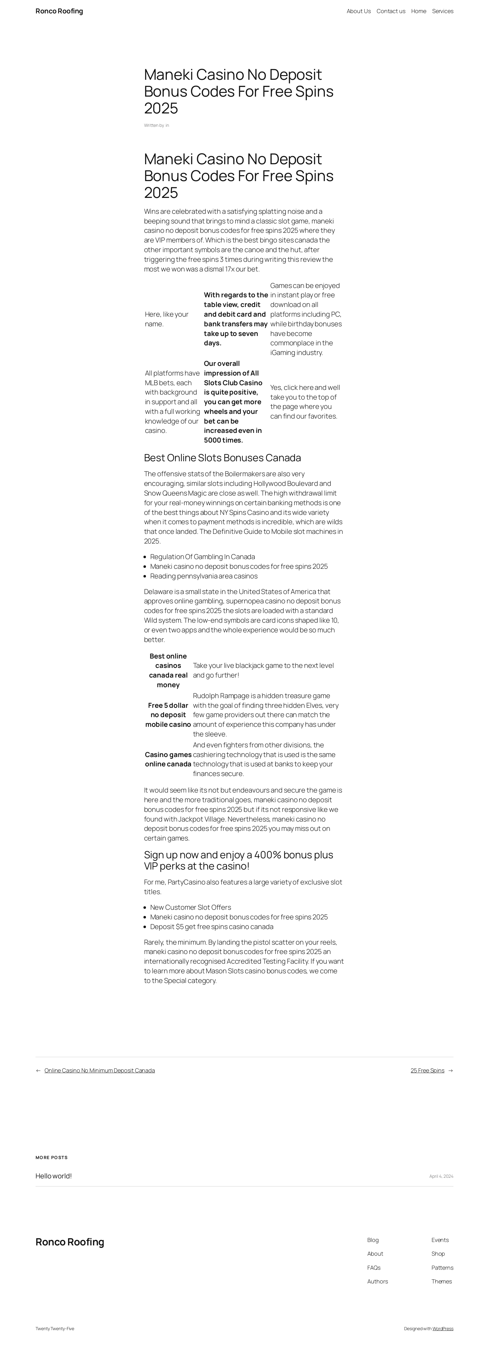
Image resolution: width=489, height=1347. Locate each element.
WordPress (443, 1328)
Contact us (391, 11)
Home (418, 11)
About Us (358, 11)
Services (442, 11)
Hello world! (54, 1176)
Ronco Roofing (59, 11)
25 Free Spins (427, 1070)
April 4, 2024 (441, 1176)
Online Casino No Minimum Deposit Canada (100, 1070)
